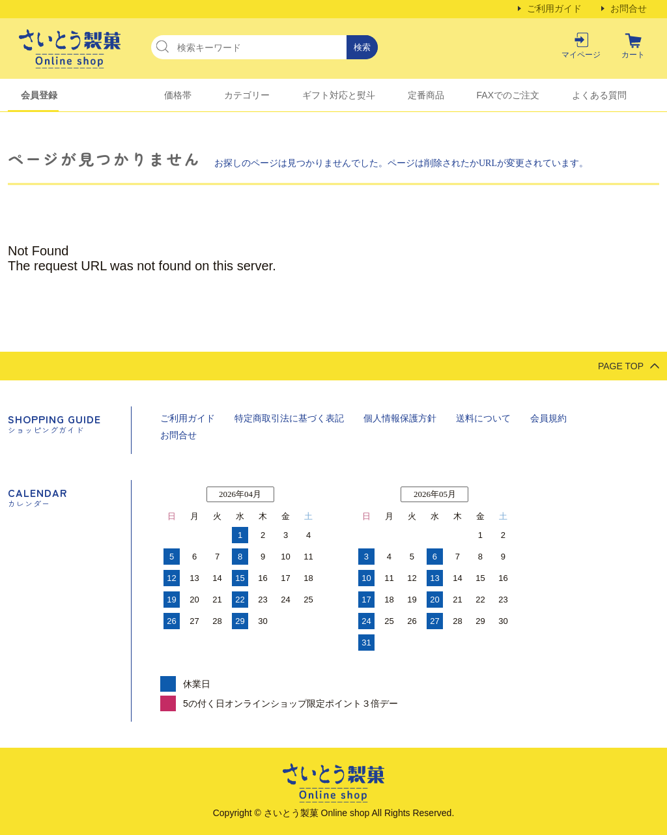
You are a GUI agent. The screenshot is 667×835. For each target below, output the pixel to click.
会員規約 (548, 418)
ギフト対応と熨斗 (338, 95)
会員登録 (39, 95)
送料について (483, 418)
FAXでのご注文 (508, 95)
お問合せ (628, 8)
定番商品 (426, 95)
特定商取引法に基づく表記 (289, 418)
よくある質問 (599, 95)
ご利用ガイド (554, 8)
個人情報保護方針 (399, 418)
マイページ (581, 54)
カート (633, 54)
